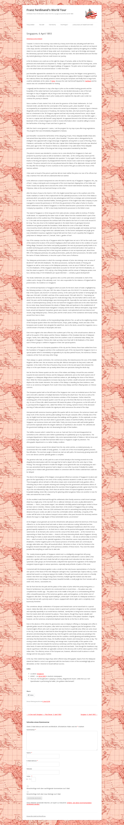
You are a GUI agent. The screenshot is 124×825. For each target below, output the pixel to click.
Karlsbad (88, 81)
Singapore (40, 674)
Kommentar (31, 730)
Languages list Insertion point (83, 25)
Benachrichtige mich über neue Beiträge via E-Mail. (44, 794)
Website (29, 769)
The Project (64, 25)
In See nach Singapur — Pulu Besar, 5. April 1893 (44, 714)
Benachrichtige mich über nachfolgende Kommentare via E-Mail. (48, 788)
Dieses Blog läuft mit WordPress (36, 816)
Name (29, 753)
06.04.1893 (42, 676)
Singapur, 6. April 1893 (89, 714)
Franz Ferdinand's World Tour (46, 10)
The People (52, 25)
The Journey (30, 25)
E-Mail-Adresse (32, 761)
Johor (53, 81)
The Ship (41, 25)
